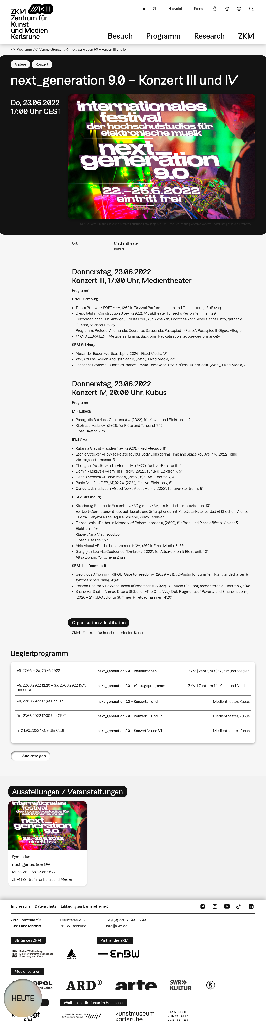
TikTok (239, 906)
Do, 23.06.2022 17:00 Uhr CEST (41, 715)
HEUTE (23, 998)
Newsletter (177, 8)
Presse (199, 8)
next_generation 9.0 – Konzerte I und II (128, 701)
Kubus (119, 249)
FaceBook (202, 906)
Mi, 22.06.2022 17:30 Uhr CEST (41, 701)
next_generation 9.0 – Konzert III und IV (129, 716)
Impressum (20, 906)
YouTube (227, 906)
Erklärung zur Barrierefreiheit (84, 906)
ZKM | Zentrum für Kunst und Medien (219, 671)
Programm (163, 35)
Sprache (239, 9)
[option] (49, 843)
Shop (157, 8)
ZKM (246, 35)
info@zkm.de (116, 926)
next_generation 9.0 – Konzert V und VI (129, 731)
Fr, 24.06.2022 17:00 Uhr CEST (40, 730)
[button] (161, 156)
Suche (251, 9)
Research (209, 35)
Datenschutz (45, 906)
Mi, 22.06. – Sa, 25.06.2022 (38, 670)
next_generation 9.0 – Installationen (127, 671)
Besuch (120, 35)
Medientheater (126, 243)
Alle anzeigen (34, 756)
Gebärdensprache (227, 9)
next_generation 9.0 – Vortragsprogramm (131, 686)
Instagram (215, 906)
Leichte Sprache (215, 9)
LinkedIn (251, 906)
